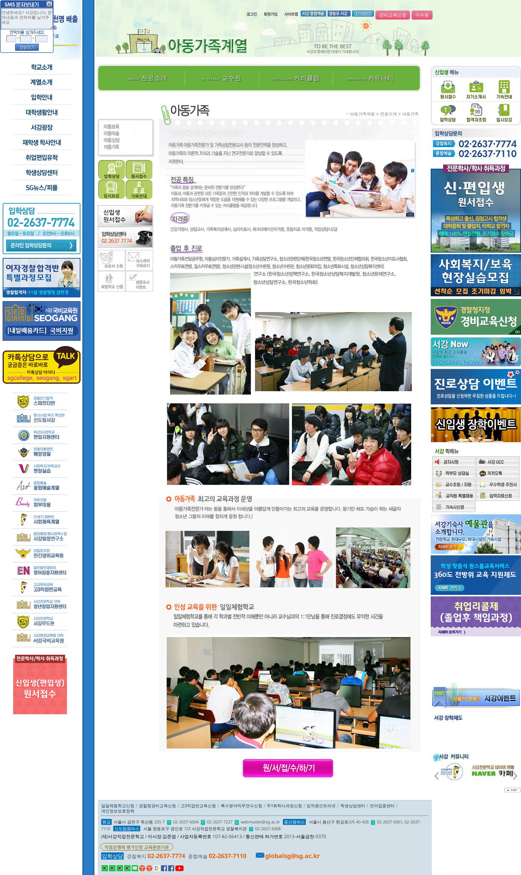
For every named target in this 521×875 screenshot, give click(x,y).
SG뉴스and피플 (41, 187)
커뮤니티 (370, 78)
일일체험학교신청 (117, 805)
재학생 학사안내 (41, 142)
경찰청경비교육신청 (157, 805)
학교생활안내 (41, 112)
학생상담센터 (41, 172)
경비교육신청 (392, 15)
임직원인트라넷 (321, 805)
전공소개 (148, 78)
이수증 (422, 15)
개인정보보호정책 (117, 811)
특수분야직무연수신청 (241, 805)
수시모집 (41, 82)
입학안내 (41, 97)
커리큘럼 (296, 78)
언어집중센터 (382, 805)
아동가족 (410, 114)
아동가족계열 (362, 114)
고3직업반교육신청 (198, 805)
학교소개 (41, 67)
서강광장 (41, 127)
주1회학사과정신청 (284, 805)
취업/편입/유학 (41, 157)
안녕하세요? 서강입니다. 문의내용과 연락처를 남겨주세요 (27, 18)
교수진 (222, 78)
